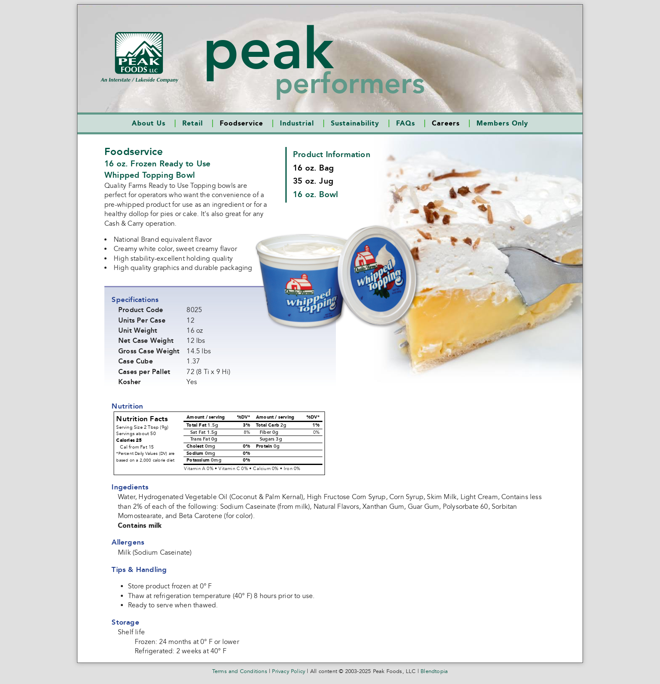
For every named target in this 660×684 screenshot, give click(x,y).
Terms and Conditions (239, 671)
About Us (148, 123)
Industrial (297, 123)
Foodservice (241, 123)
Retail (192, 123)
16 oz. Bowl (315, 194)
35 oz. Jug (313, 181)
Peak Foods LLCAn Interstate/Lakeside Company (139, 57)
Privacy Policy (288, 671)
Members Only (502, 123)
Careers (446, 123)
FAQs (405, 123)
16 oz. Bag (313, 168)
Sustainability (355, 123)
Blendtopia (434, 671)
